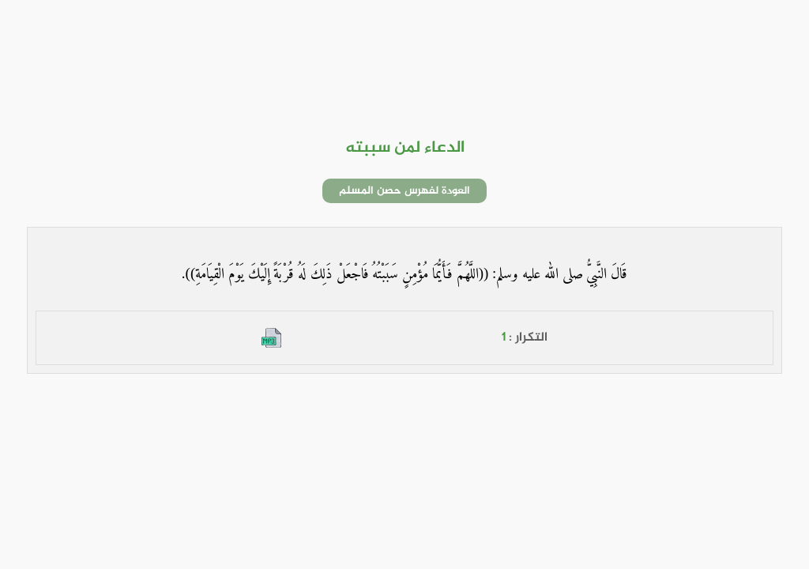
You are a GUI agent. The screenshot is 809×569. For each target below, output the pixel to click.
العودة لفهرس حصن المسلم (404, 191)
